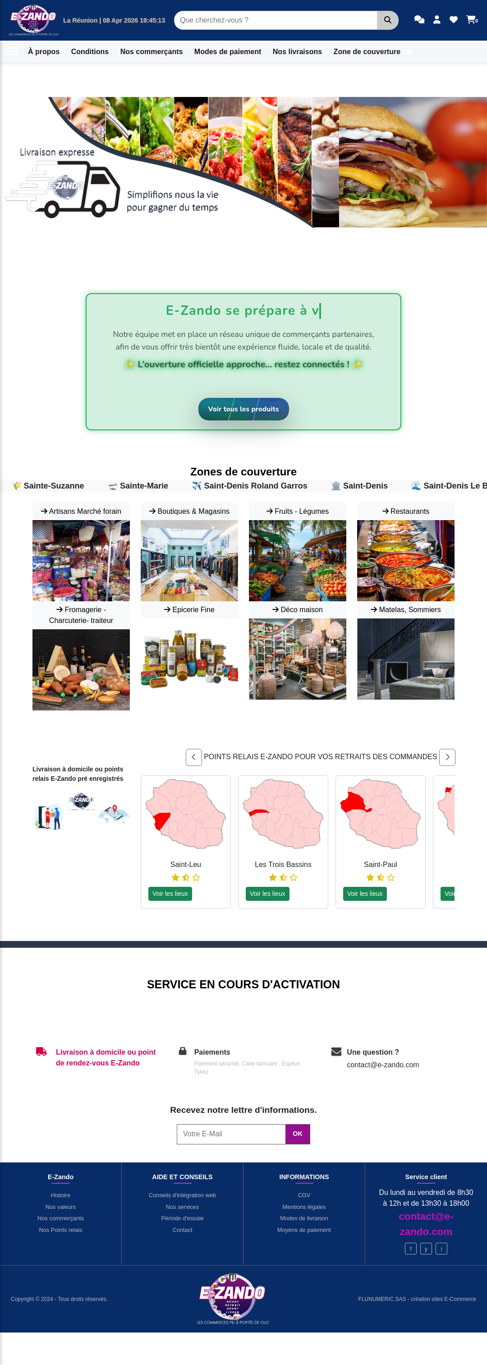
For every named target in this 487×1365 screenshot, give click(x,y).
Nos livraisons (297, 51)
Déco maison (297, 609)
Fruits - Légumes (297, 511)
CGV (304, 1195)
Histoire (60, 1195)
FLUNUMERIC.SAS (383, 1299)
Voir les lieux (170, 893)
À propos (44, 51)
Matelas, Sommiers (406, 609)
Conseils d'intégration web (182, 1195)
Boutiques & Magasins (189, 511)
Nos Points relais (60, 1230)
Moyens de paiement (304, 1230)
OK (298, 1133)
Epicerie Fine (189, 609)
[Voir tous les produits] (243, 409)
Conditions (90, 51)
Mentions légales (304, 1207)
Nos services (182, 1207)
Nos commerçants (151, 51)
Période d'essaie (182, 1218)
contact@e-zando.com (383, 1065)
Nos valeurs (61, 1207)
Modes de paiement (227, 51)
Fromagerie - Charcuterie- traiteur (81, 615)
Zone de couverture (367, 51)
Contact (182, 1230)
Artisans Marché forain (81, 511)
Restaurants (406, 511)
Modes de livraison (304, 1218)
